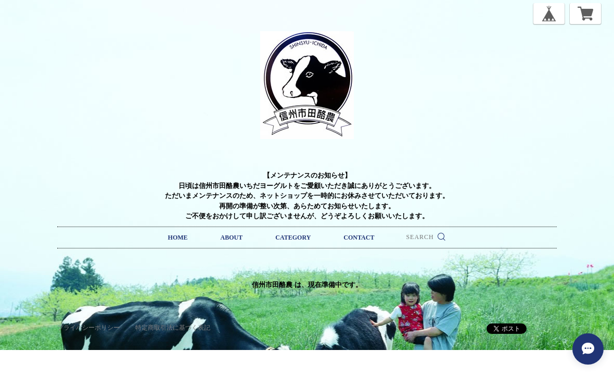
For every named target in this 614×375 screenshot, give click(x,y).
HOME (178, 237)
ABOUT (232, 237)
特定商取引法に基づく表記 (172, 327)
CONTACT (358, 237)
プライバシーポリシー (88, 327)
